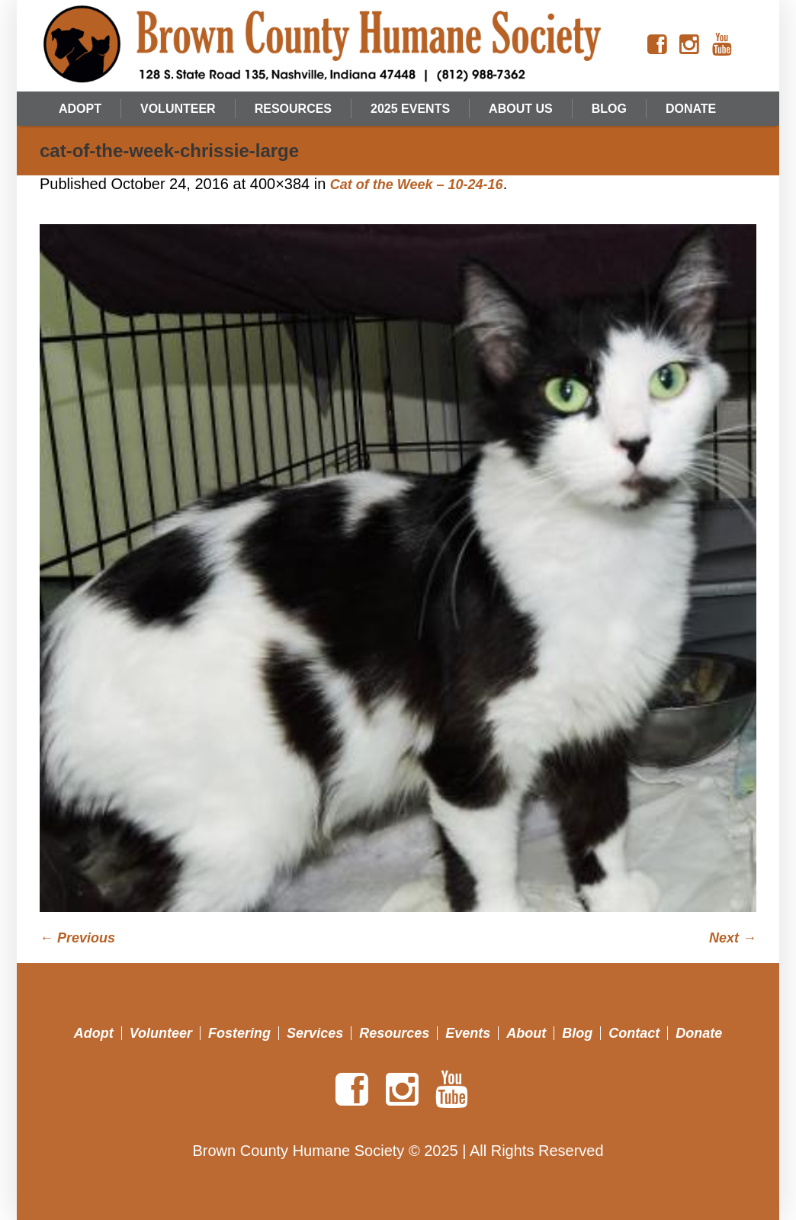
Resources (394, 1033)
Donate (699, 1033)
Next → (732, 938)
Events (467, 1033)
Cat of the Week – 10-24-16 (416, 184)
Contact (634, 1033)
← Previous (77, 938)
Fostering (239, 1033)
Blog (577, 1033)
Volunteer (161, 1033)
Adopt (94, 1033)
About (526, 1033)
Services (315, 1033)
